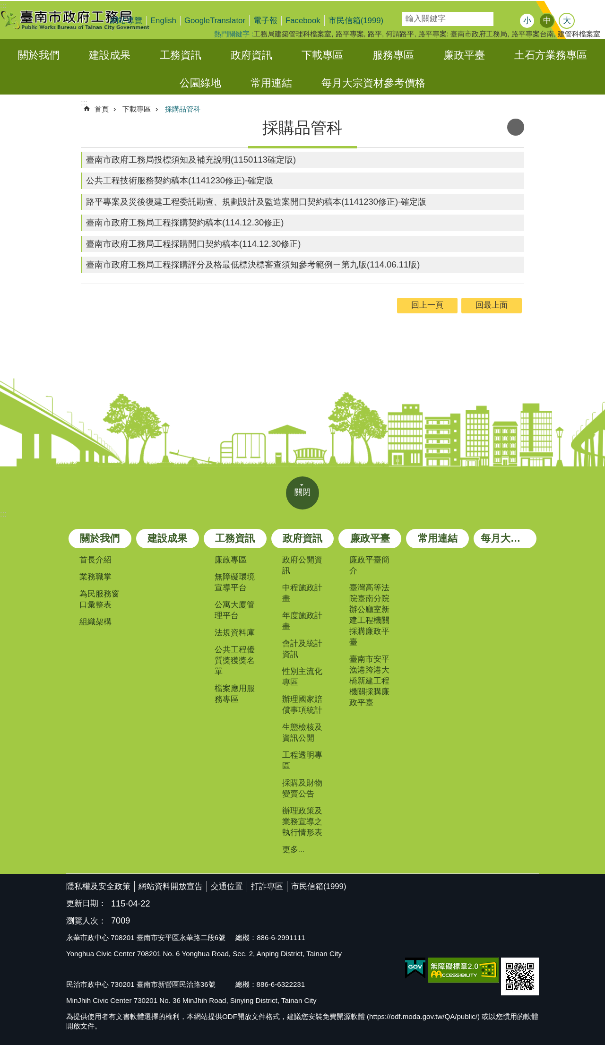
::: (3, 514)
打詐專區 (267, 886)
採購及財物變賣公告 (302, 788)
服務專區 (393, 55)
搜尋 (408, 15)
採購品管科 (182, 109)
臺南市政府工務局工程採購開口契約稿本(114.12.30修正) (193, 244)
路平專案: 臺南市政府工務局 (462, 34)
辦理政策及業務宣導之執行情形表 (302, 821)
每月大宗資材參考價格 (373, 83)
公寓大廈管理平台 (235, 610)
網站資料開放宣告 (170, 886)
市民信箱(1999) (356, 20)
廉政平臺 (464, 55)
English (163, 20)
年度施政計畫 (302, 621)
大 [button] (567, 20)
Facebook (302, 20)
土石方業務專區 (550, 55)
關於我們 (39, 55)
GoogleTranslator (214, 20)
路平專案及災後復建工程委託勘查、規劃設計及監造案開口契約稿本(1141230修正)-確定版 (256, 202)
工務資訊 (180, 55)
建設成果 (109, 55)
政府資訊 (251, 55)
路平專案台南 (532, 34)
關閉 (302, 492)
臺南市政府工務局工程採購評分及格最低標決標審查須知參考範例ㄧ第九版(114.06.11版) (253, 264)
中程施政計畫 (302, 593)
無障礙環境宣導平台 (235, 582)
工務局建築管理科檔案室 (292, 34)
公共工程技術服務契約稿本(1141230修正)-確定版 (179, 180)
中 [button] (547, 20)
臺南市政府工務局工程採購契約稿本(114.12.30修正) (185, 222)
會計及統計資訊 (302, 649)
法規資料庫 (235, 632)
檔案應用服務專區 (235, 694)
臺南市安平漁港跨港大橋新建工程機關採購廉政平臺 (369, 681)
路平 (375, 34)
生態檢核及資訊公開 (302, 733)
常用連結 (271, 83)
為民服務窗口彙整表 (99, 599)
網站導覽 (126, 20)
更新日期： (86, 903)
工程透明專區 (302, 760)
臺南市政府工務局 (82, 20)
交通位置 (227, 886)
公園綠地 (200, 83)
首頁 (102, 109)
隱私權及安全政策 (98, 886)
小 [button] (527, 20)
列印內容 (515, 127)
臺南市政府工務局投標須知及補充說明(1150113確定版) (191, 159)
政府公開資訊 (302, 565)
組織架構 (95, 621)
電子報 (265, 20)
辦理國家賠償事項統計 (302, 705)
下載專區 (322, 55)
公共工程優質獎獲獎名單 (235, 660)
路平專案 (350, 34)
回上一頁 (427, 305)
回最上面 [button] (491, 305)
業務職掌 (95, 576)
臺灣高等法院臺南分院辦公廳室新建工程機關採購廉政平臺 (369, 615)
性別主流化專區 (302, 677)
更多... (293, 849)
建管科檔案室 (579, 34)
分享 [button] (588, 22)
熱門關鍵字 (232, 33)
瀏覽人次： (86, 921)
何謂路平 (400, 34)
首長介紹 (95, 559)
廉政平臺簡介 (369, 565)
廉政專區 (231, 559)
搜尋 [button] (503, 18)
